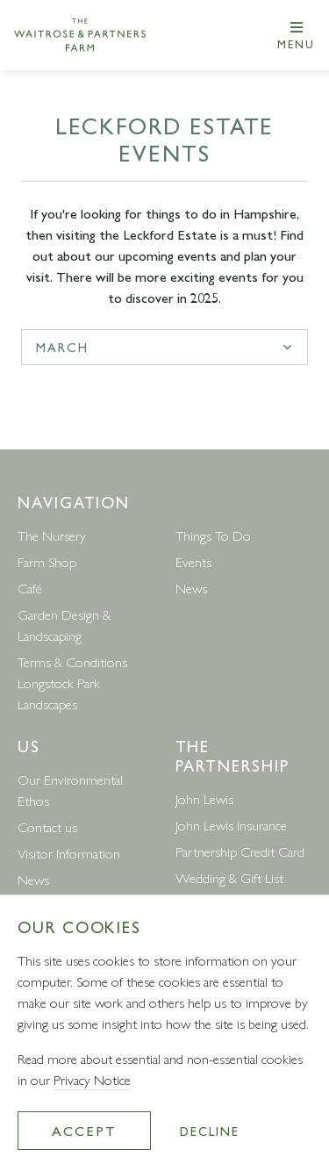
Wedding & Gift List (229, 877)
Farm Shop (47, 561)
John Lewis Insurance (231, 825)
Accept (84, 1130)
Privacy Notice (92, 1079)
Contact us (47, 826)
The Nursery (52, 535)
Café (30, 588)
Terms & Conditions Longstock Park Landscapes (72, 682)
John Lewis (204, 798)
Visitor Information (69, 853)
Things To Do (213, 535)
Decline (209, 1130)
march (62, 347)
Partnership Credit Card (239, 851)
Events (193, 561)
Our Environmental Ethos (70, 789)
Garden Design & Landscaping (64, 624)
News (191, 588)
